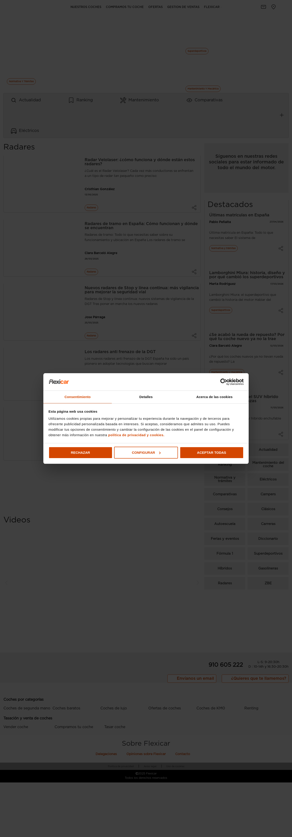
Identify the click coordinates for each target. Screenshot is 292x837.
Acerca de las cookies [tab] (214, 397)
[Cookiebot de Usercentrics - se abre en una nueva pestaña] (224, 381)
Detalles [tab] (146, 397)
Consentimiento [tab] (78, 397)
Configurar (146, 453)
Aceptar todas (211, 453)
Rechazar (80, 453)
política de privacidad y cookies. (136, 435)
